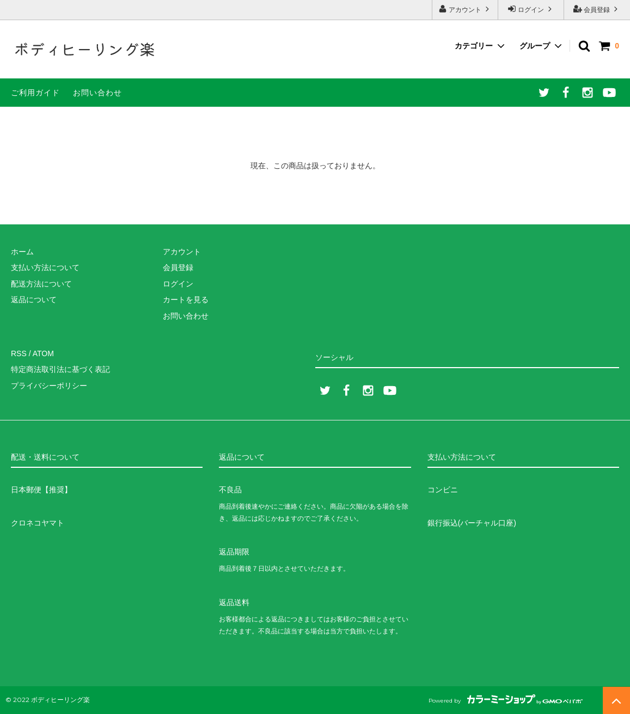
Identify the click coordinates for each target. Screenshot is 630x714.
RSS (19, 353)
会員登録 (597, 9)
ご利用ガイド (35, 92)
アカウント (465, 9)
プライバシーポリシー (49, 385)
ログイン (531, 9)
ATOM (43, 353)
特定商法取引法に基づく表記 (60, 369)
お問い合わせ (97, 92)
